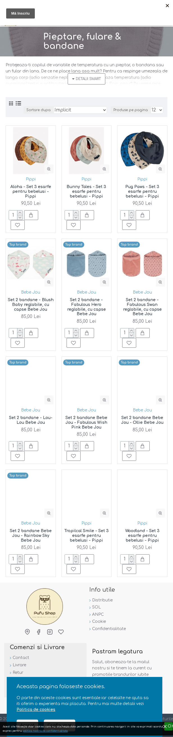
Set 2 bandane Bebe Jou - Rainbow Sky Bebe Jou (31, 536)
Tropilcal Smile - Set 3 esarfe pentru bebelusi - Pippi (86, 536)
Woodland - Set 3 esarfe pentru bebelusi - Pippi (142, 536)
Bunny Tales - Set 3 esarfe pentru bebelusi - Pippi (86, 191)
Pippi (31, 179)
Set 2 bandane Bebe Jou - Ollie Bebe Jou (142, 420)
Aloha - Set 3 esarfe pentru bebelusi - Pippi (30, 191)
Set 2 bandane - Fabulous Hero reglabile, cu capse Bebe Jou (86, 307)
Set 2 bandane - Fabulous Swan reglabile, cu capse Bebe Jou (142, 307)
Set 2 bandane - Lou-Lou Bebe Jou (31, 420)
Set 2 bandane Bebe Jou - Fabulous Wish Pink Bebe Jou (86, 422)
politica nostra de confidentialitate (45, 730)
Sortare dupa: (38, 110)
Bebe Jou (30, 292)
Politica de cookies (36, 710)
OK (170, 726)
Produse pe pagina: (130, 110)
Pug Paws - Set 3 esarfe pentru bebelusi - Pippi (142, 191)
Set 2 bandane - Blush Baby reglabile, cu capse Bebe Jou (31, 305)
